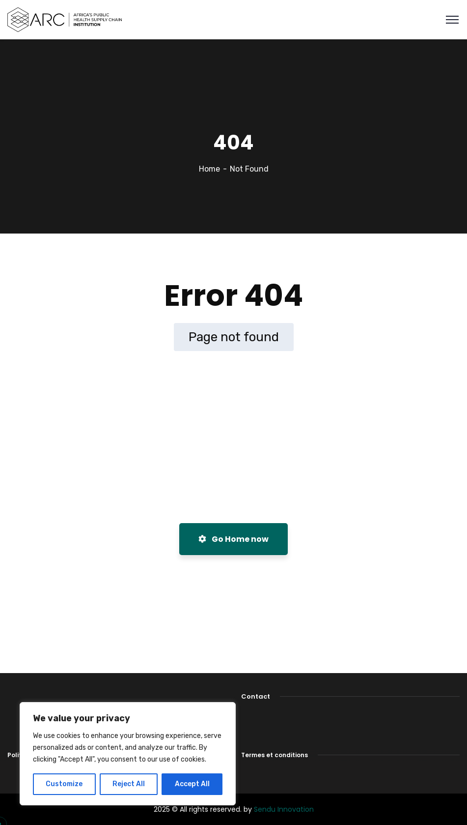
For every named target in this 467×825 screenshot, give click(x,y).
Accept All (192, 784)
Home (209, 169)
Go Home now (233, 539)
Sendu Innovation (284, 809)
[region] (128, 753)
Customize (64, 784)
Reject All (128, 784)
